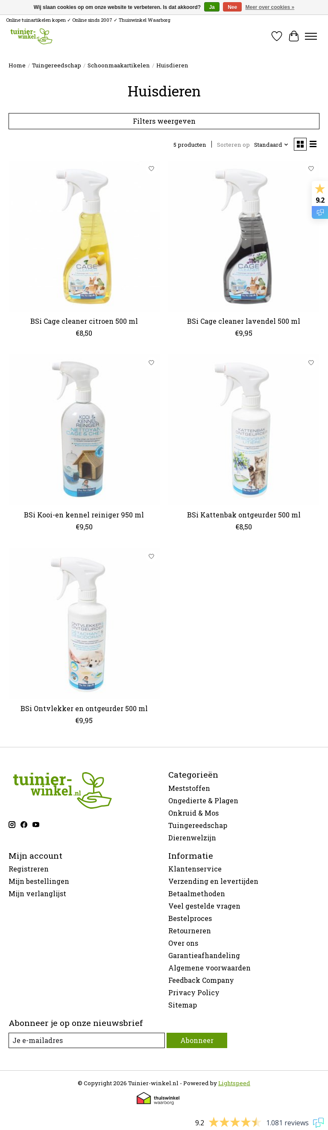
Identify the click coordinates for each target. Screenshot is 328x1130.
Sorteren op (233, 144)
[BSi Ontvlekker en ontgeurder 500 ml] (84, 623)
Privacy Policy (194, 992)
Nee (232, 7)
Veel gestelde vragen (204, 905)
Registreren (29, 868)
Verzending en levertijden (213, 881)
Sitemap (182, 1004)
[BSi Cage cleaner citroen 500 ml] (84, 236)
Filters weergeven (164, 120)
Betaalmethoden (196, 893)
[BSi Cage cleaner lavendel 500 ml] (243, 236)
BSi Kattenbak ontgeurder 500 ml (244, 514)
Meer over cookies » (270, 7)
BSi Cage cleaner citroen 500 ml (84, 321)
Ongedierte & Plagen (203, 800)
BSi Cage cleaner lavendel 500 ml (243, 321)
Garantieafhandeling (204, 955)
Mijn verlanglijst (37, 893)
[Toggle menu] (310, 36)
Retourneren (189, 930)
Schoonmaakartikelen (119, 65)
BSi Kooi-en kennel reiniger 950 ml (84, 514)
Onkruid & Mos (193, 812)
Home (17, 65)
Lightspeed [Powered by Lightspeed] (234, 1083)
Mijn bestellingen (39, 881)
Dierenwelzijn (192, 837)
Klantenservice (195, 868)
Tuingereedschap (56, 65)
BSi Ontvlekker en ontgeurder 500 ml (84, 708)
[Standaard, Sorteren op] (271, 144)
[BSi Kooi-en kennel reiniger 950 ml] (84, 429)
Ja (211, 7)
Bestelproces (190, 918)
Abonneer (197, 1040)
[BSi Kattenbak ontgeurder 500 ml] (243, 429)
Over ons (183, 942)
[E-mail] (87, 1040)
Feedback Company (201, 980)
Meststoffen (189, 788)
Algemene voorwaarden (209, 967)
